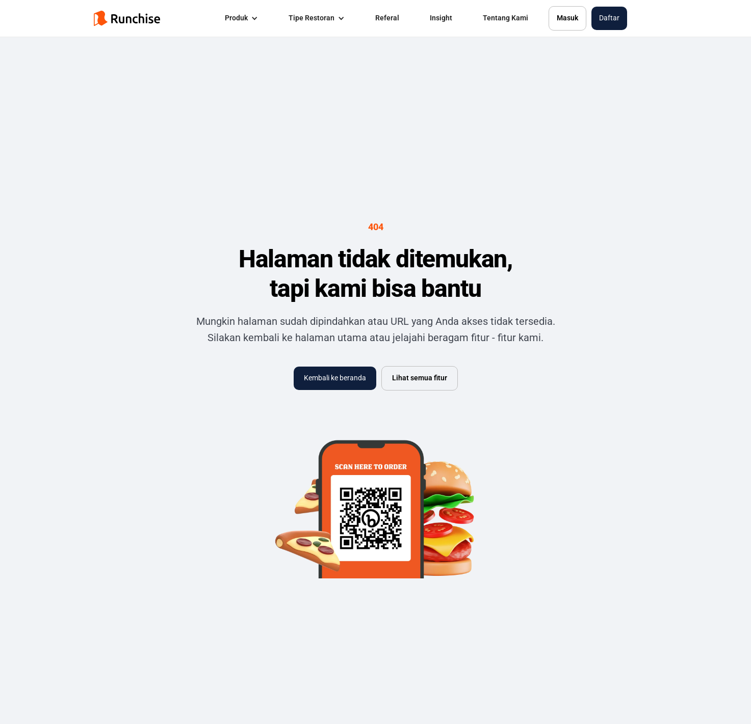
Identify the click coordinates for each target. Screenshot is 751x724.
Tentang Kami (505, 18)
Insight (441, 18)
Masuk (567, 18)
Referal (387, 18)
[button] (241, 18)
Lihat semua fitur (419, 378)
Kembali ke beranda (335, 378)
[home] (127, 18)
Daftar (609, 18)
